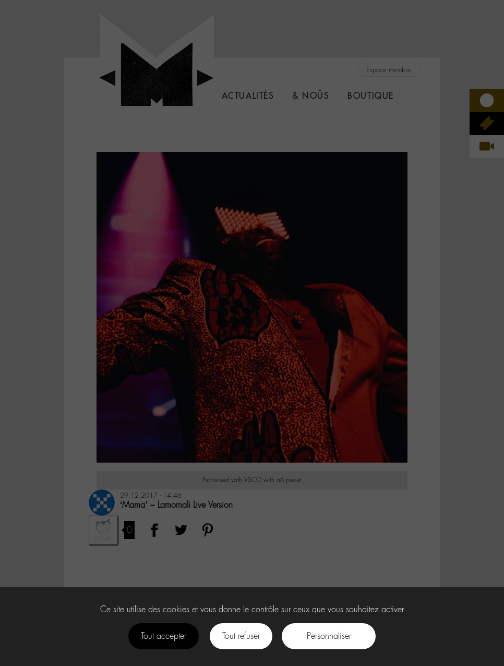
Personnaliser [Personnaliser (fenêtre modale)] (329, 635)
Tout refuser (241, 635)
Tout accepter (163, 635)
